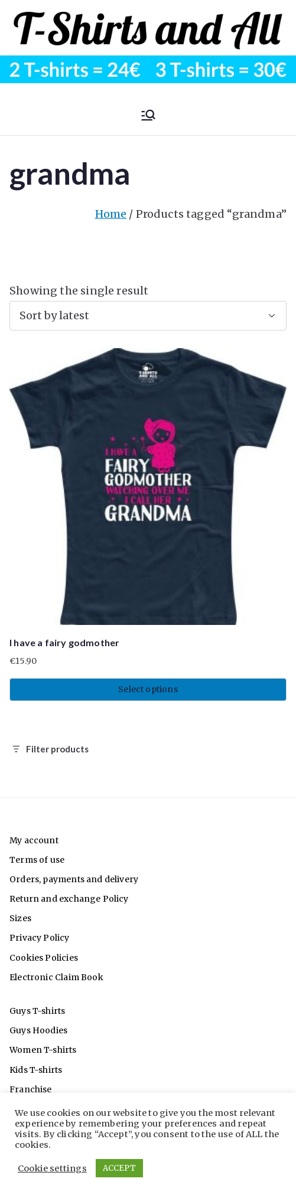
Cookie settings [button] (52, 1168)
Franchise (30, 1089)
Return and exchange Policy (69, 898)
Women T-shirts (43, 1050)
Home (111, 214)
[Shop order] (148, 315)
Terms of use (36, 859)
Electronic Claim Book (56, 977)
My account (33, 840)
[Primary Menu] (148, 115)
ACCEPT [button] (119, 1168)
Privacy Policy (39, 937)
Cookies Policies (43, 957)
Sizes (20, 918)
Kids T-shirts (35, 1070)
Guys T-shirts (37, 1011)
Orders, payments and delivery (73, 879)
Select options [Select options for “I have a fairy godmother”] (148, 689)
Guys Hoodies (38, 1030)
